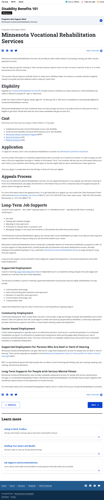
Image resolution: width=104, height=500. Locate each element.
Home (4, 486)
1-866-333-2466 (89, 2)
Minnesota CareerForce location (73, 151)
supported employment (26, 272)
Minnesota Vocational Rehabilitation (58, 250)
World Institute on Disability (23, 494)
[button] (52, 20)
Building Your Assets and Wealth (19, 446)
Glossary (21, 486)
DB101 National (45, 486)
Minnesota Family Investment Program (21, 134)
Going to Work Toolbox (15, 429)
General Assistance (13, 137)
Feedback (32, 486)
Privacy (13, 497)
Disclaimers (5, 497)
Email (102, 2)
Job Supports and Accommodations (21, 462)
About (12, 486)
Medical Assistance (13, 140)
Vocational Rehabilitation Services (25, 91)
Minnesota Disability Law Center (24, 195)
